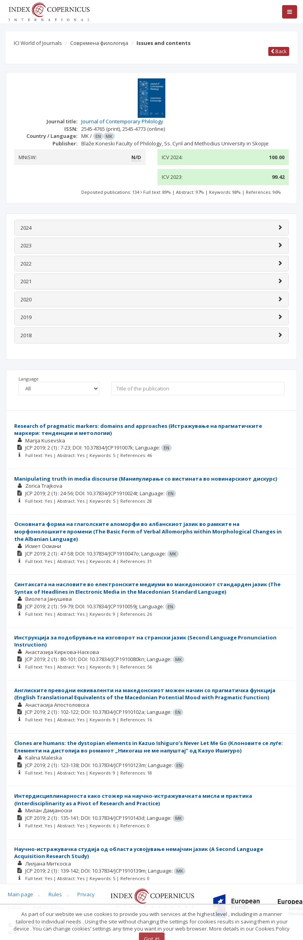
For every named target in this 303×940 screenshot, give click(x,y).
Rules (55, 894)
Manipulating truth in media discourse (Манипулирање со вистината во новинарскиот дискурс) (145, 478)
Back (279, 51)
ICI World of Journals (38, 42)
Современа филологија (99, 42)
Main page (20, 894)
